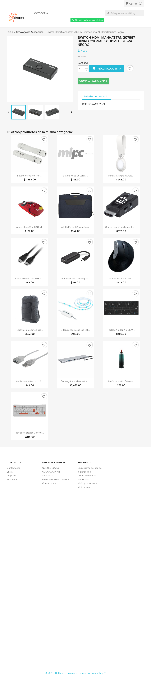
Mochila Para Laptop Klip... (30, 329)
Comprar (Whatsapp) (93, 80)
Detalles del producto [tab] (96, 96)
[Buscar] (124, 13)
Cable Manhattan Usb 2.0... (29, 381)
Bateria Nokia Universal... (75, 175)
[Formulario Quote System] (75, 580)
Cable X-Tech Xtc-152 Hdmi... (29, 278)
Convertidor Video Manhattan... (121, 227)
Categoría (41, 13)
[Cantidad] (81, 68)
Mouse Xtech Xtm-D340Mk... (29, 227)
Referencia (88, 104)
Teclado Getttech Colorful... (30, 432)
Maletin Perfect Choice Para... (75, 227)
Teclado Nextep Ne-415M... (121, 329)
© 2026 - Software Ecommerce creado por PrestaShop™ (75, 673)
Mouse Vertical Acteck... (121, 278)
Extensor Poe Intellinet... (29, 175)
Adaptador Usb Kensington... (75, 278)
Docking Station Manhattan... (75, 381)
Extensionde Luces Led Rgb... (75, 329)
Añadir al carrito (106, 69)
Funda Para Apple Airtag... (121, 175)
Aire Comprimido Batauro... (121, 381)
